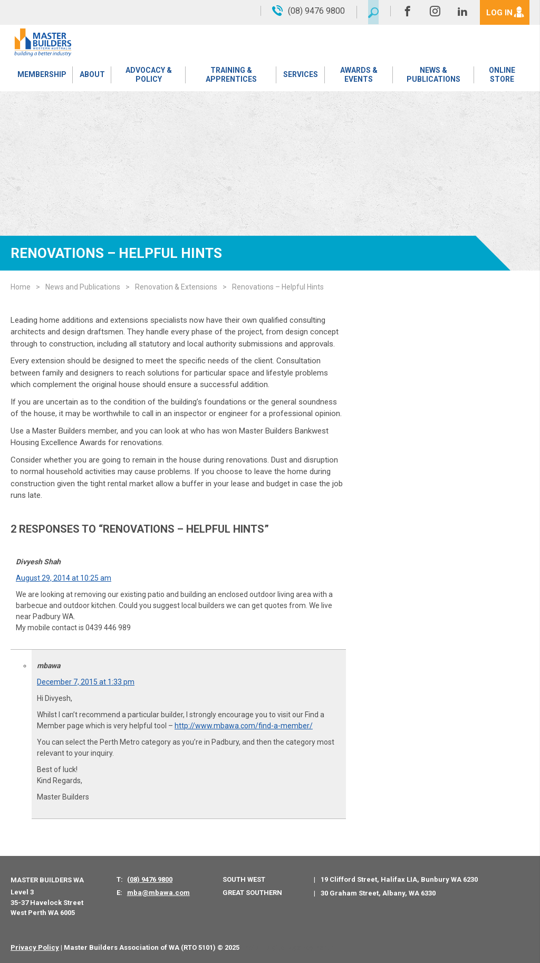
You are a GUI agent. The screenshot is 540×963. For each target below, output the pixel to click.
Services (300, 76)
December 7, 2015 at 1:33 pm (85, 682)
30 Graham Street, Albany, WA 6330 (378, 893)
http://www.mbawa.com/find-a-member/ (244, 725)
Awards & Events (358, 76)
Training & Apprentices (230, 76)
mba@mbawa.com (158, 893)
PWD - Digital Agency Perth (288, 947)
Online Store (501, 76)
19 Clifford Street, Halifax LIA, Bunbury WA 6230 (399, 879)
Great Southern (252, 893)
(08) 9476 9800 (149, 879)
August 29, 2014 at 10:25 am (63, 578)
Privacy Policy (35, 947)
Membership (41, 76)
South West (244, 879)
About (91, 76)
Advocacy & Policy (147, 76)
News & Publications (433, 76)
